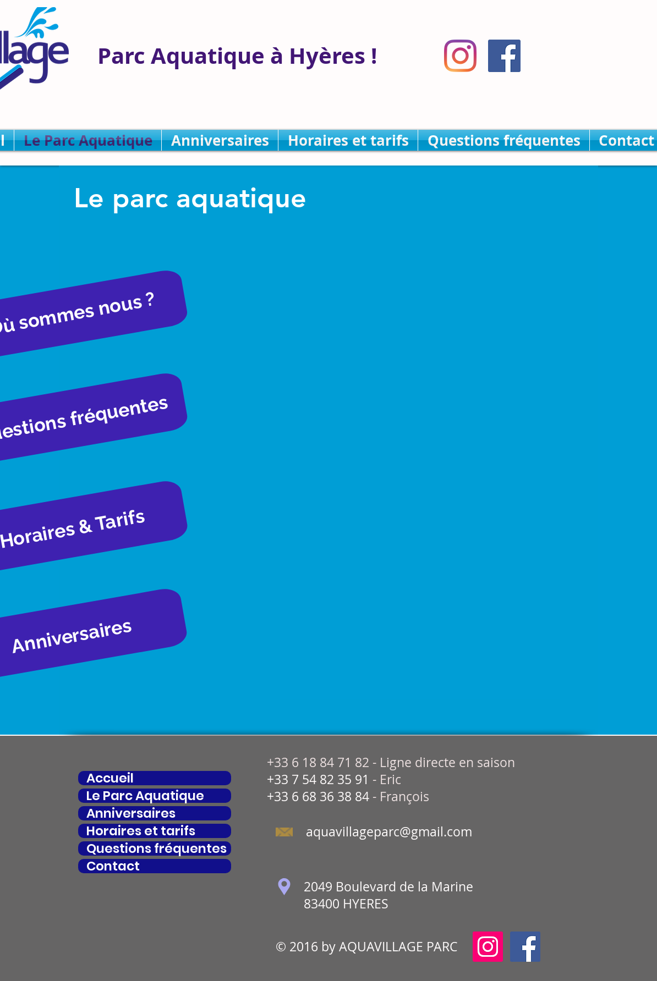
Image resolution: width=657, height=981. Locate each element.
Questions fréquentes (156, 848)
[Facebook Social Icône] (504, 56)
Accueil (110, 778)
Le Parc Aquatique (145, 796)
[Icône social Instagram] (488, 947)
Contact (113, 866)
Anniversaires (131, 813)
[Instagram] (460, 56)
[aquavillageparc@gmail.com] (389, 832)
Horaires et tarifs (140, 831)
